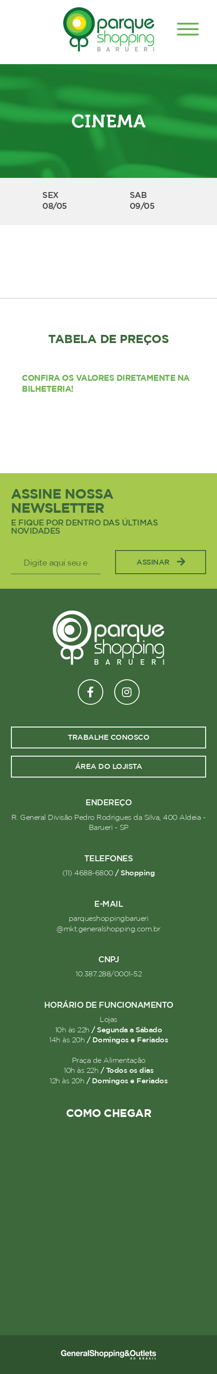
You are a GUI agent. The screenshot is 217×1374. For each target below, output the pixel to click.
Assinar (160, 562)
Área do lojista (108, 766)
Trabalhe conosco (108, 737)
